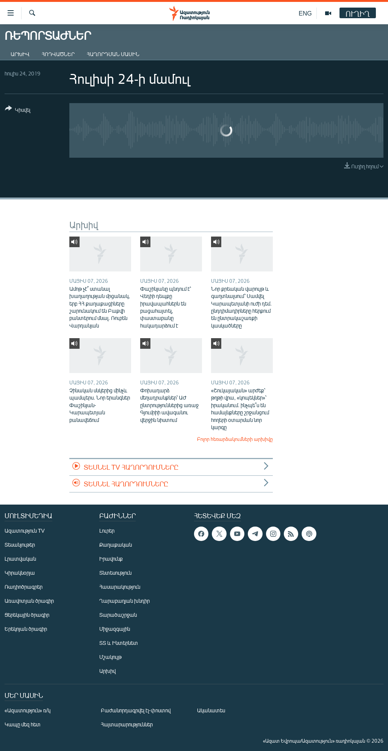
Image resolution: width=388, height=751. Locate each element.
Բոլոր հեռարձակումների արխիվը (235, 439)
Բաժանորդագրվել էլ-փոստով (136, 710)
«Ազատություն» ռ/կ (27, 710)
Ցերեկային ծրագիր (27, 614)
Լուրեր (106, 530)
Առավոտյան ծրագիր (29, 600)
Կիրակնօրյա (20, 572)
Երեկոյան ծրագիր (26, 629)
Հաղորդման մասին (113, 54)
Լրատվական (20, 558)
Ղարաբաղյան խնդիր (124, 600)
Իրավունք (111, 558)
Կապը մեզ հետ (23, 724)
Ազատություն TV (25, 530)
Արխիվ (20, 54)
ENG (305, 13)
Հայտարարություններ (127, 724)
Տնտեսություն (115, 572)
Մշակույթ (110, 657)
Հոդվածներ (58, 54)
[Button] (17, 110)
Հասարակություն (119, 586)
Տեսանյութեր (20, 544)
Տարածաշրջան (118, 614)
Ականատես (211, 710)
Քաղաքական (115, 544)
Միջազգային (114, 629)
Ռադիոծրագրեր (23, 586)
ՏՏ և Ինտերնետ (118, 643)
